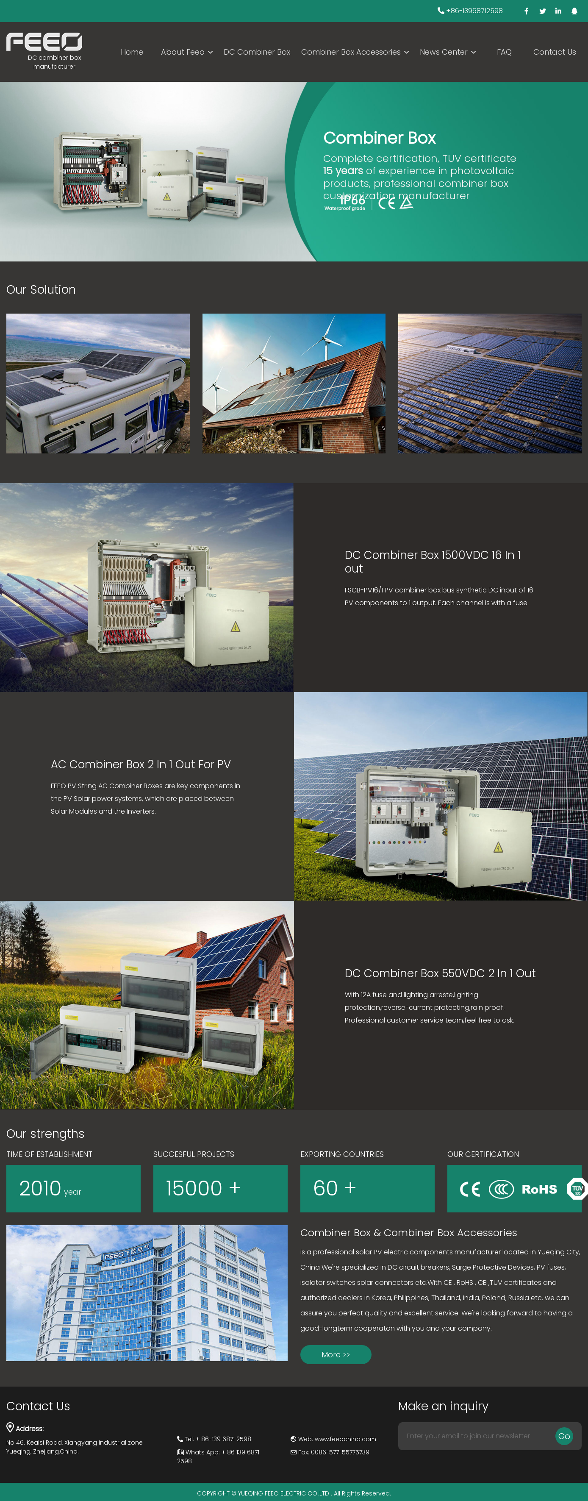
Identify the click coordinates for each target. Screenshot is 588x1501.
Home (132, 52)
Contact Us (554, 52)
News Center (444, 52)
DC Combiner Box (257, 52)
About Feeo (183, 52)
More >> (336, 1354)
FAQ (504, 52)
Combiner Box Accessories (351, 52)
